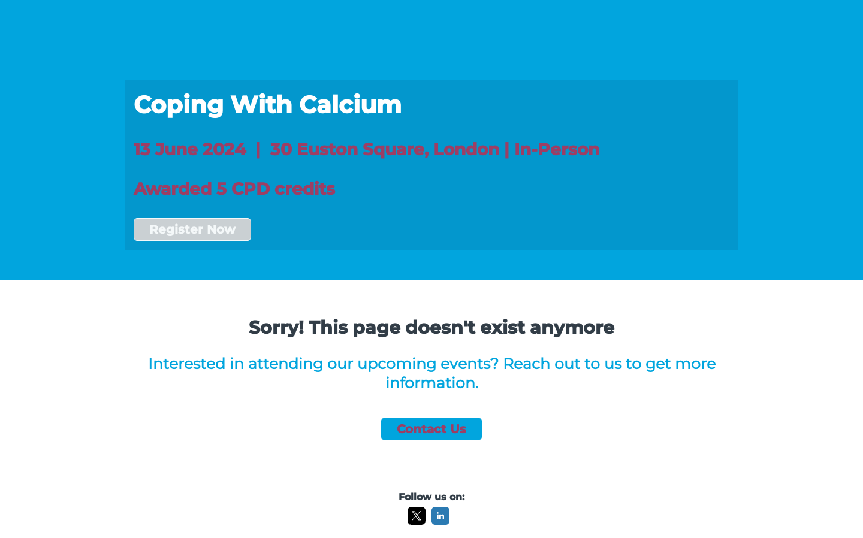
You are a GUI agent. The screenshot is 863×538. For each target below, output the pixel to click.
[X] (417, 521)
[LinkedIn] (440, 521)
